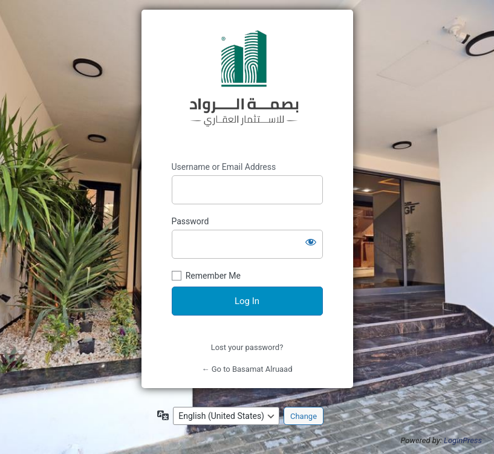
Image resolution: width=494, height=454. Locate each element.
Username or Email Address (224, 167)
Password (190, 221)
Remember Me (213, 276)
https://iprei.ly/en (247, 85)
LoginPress (463, 440)
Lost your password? (247, 347)
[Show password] (311, 242)
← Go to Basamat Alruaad (246, 369)
